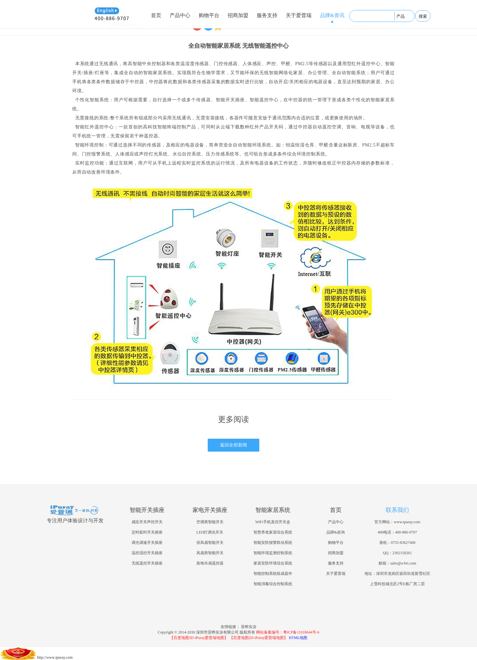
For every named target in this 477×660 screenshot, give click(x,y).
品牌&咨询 (335, 532)
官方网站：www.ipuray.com (397, 522)
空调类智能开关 (210, 522)
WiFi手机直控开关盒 (272, 522)
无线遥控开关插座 (147, 563)
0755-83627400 (403, 542)
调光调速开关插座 (147, 542)
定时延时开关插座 (147, 532)
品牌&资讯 (332, 15)
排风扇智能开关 (210, 542)
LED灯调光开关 (209, 532)
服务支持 (267, 15)
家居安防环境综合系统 (272, 563)
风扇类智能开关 (210, 553)
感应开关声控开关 (147, 522)
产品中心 (180, 15)
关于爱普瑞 (299, 15)
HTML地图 (298, 637)
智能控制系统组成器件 (272, 573)
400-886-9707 (406, 532)
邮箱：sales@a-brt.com (397, 563)
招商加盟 (238, 15)
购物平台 (209, 15)
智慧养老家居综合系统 (272, 532)
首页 (156, 15)
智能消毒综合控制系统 (272, 584)
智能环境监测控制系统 (272, 553)
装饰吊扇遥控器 (210, 563)
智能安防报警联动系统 (272, 542)
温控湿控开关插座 (147, 553)
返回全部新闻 (233, 445)
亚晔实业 (248, 627)
